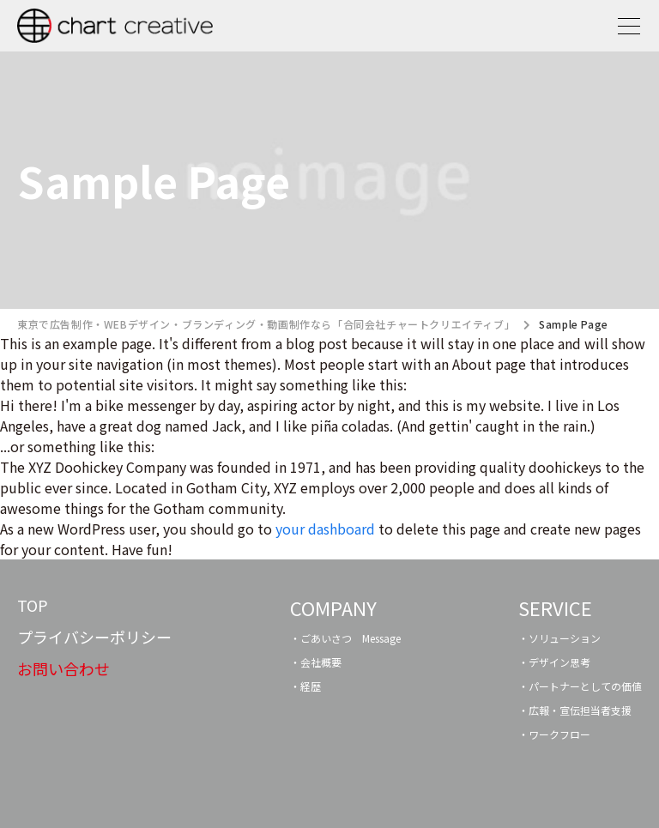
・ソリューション (559, 638)
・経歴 (305, 686)
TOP (32, 605)
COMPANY (333, 607)
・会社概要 (316, 662)
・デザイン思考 (554, 662)
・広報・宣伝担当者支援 (575, 710)
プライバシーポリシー (94, 637)
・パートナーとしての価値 (580, 686)
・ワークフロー (554, 734)
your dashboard (325, 528)
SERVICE (555, 607)
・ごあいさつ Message (345, 638)
